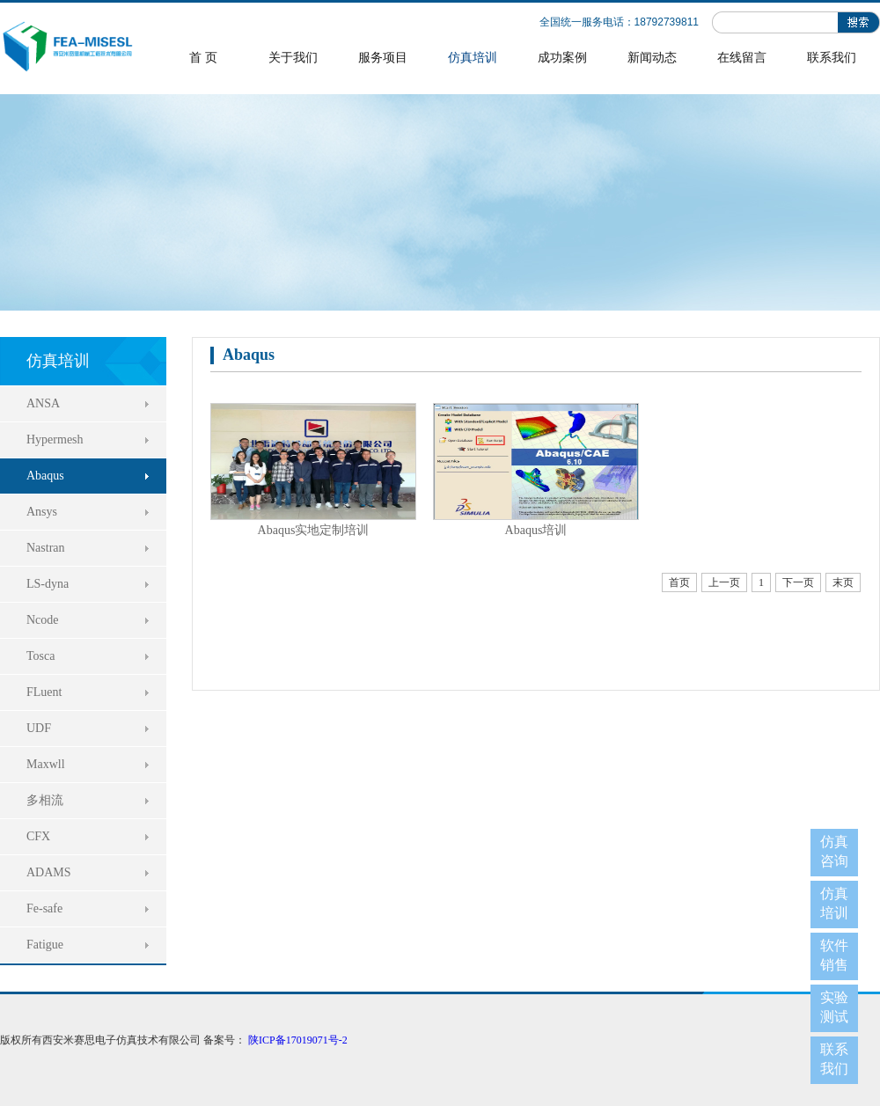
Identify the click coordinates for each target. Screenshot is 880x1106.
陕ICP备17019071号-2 (298, 1040)
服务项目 (382, 57)
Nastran (45, 547)
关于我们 (293, 57)
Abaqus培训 (536, 530)
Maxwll (45, 764)
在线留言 (741, 57)
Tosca (40, 656)
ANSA (43, 403)
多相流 (44, 800)
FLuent (44, 692)
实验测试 (834, 1007)
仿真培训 (472, 57)
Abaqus (45, 475)
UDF (38, 728)
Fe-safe (44, 908)
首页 (679, 582)
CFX (38, 836)
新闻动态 (652, 57)
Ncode (42, 619)
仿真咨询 (834, 851)
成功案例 (562, 57)
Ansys (41, 511)
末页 (843, 582)
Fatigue (44, 944)
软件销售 (834, 955)
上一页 (724, 582)
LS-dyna (47, 583)
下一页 (798, 582)
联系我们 (831, 57)
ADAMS (48, 872)
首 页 (203, 57)
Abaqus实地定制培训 (314, 530)
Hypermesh (55, 439)
